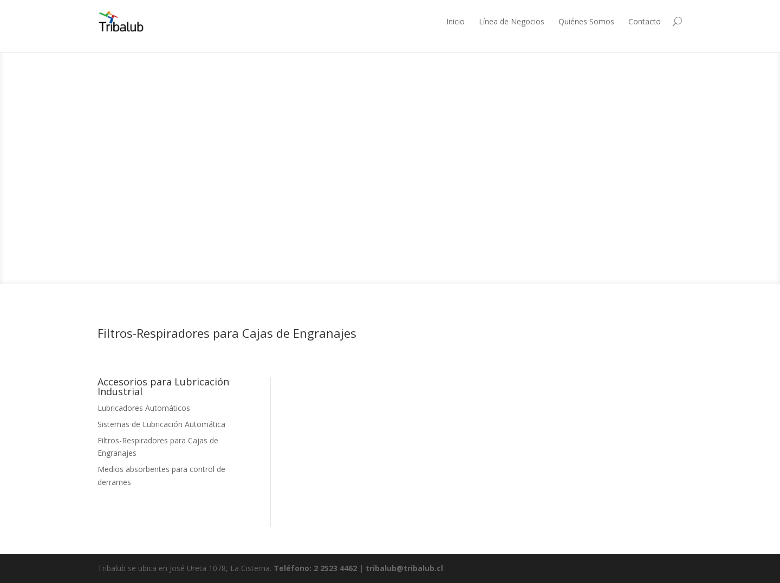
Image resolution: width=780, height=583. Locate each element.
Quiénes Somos (586, 21)
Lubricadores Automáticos (144, 408)
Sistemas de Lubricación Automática (161, 424)
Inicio (455, 21)
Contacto (644, 21)
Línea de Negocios (511, 21)
